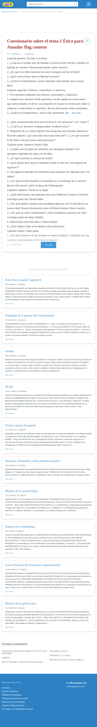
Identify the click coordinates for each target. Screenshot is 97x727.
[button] (87, 44)
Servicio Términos (10, 691)
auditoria (5, 658)
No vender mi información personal (17, 709)
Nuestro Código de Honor (13, 705)
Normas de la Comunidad (13, 702)
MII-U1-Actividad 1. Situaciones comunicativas (22, 662)
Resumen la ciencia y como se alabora (67, 660)
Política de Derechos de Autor (15, 698)
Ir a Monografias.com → (78, 683)
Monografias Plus (9, 12)
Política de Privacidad (11, 695)
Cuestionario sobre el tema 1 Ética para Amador (41, 12)
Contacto (6, 688)
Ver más (48, 245)
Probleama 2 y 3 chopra (60, 655)
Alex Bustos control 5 (59, 651)
